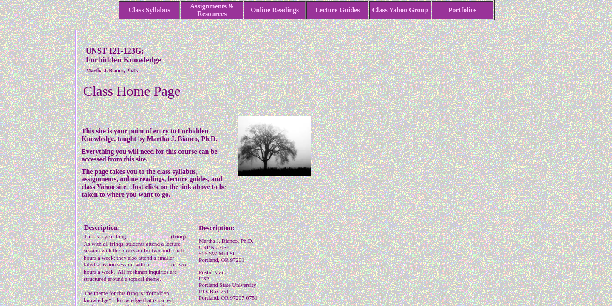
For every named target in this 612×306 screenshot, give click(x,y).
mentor (159, 264)
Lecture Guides (337, 10)
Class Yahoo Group (400, 10)
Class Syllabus (149, 10)
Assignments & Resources (212, 10)
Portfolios (462, 10)
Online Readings (275, 10)
